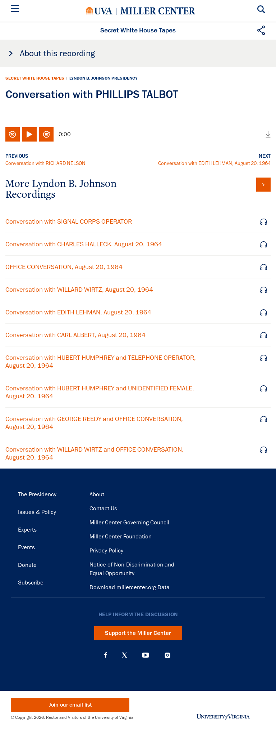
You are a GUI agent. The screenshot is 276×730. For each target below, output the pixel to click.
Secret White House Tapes (34, 78)
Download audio (268, 134)
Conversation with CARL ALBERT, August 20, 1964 (75, 335)
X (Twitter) (124, 655)
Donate (27, 565)
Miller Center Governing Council (129, 522)
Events (26, 547)
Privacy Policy (106, 550)
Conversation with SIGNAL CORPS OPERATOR (68, 221)
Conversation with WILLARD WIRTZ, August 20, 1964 (79, 290)
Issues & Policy (37, 512)
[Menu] (16, 9)
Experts (27, 529)
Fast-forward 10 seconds (46, 134)
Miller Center (157, 10)
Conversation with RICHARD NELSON (45, 163)
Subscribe (30, 582)
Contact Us (103, 508)
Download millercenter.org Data (129, 587)
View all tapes (263, 185)
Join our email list (70, 705)
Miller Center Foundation (120, 536)
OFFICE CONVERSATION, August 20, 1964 (64, 267)
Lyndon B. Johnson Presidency (103, 78)
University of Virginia (99, 10)
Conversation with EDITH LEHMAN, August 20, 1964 (214, 163)
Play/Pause (29, 134)
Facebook (105, 655)
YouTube (145, 655)
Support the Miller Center (138, 633)
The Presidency (37, 494)
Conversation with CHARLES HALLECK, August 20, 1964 (83, 244)
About (96, 494)
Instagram (167, 655)
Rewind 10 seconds (12, 134)
